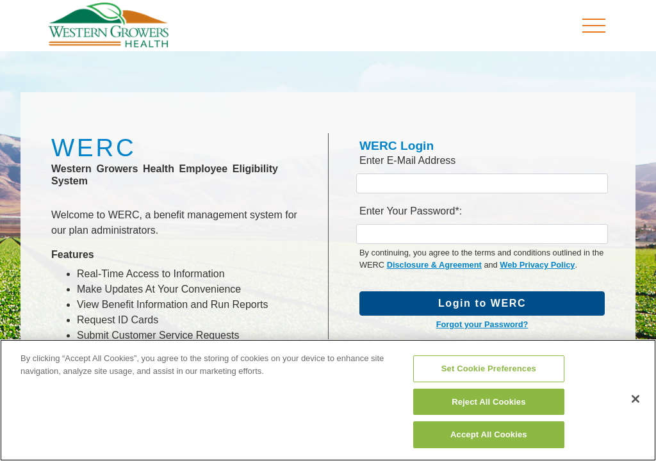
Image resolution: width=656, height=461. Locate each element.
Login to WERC (482, 303)
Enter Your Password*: (410, 211)
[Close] (635, 399)
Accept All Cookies (488, 434)
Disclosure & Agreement (434, 265)
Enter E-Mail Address (407, 160)
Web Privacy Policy (537, 265)
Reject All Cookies (488, 402)
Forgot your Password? (482, 324)
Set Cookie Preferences (488, 368)
